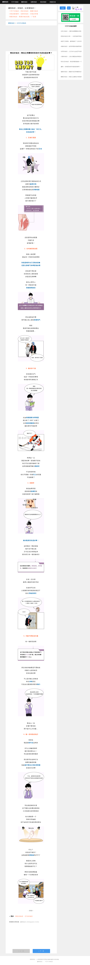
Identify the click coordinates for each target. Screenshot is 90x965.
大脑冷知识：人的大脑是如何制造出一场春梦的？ (75, 56)
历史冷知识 (43, 2)
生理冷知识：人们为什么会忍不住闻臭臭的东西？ (75, 51)
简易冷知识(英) (24, 16)
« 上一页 (21, 951)
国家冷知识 (24, 2)
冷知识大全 (53, 2)
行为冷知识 (29, 916)
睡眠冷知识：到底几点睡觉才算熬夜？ (72, 76)
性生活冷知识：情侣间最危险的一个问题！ (73, 61)
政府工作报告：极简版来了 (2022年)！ (72, 41)
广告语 (34, 16)
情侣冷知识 (19, 916)
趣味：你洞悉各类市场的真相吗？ (71, 66)
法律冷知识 (34, 2)
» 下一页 (41, 951)
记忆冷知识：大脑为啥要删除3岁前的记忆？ (74, 31)
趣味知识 (5, 2)
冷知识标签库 (14, 14)
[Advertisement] (31, 39)
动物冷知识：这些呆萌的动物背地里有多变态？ (74, 46)
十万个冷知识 (14, 2)
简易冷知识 (13, 16)
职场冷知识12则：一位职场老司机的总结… (73, 36)
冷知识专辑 (34, 14)
